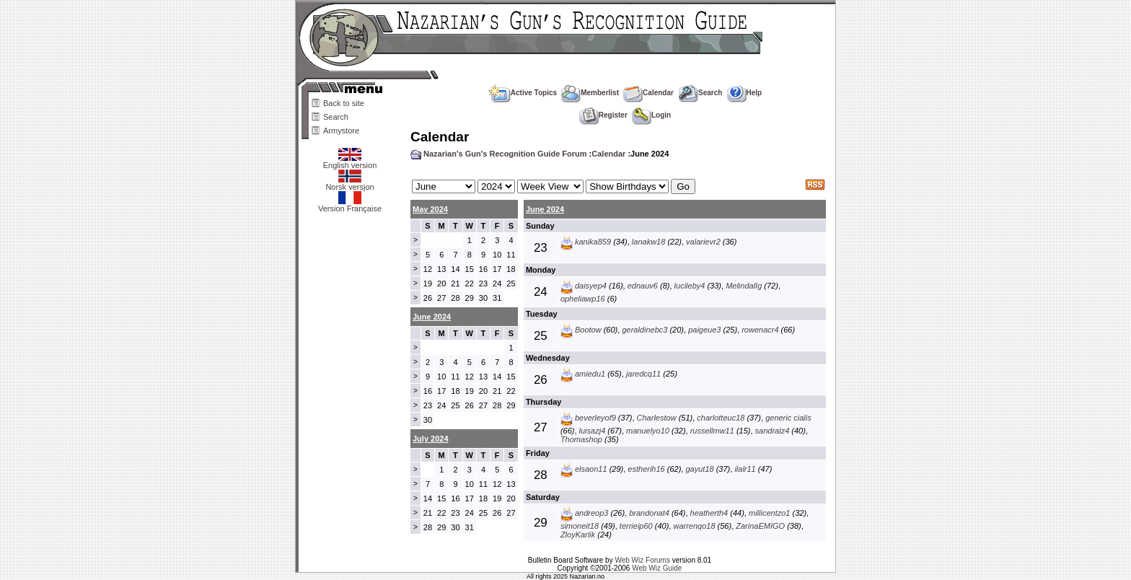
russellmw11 (712, 430)
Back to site (343, 103)
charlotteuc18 (720, 417)
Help (744, 93)
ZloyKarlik (577, 534)
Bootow (588, 329)
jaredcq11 (643, 373)
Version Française (350, 205)
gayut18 (699, 469)
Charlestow (657, 417)
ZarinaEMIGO (760, 526)
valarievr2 (703, 241)
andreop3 (592, 513)
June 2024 (545, 209)
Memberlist (590, 93)
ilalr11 (744, 469)
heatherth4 (709, 513)
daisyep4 (591, 285)
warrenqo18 (694, 526)
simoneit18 (579, 526)
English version (350, 162)
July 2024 (431, 438)
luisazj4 (592, 430)
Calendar (648, 93)
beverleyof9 (595, 417)
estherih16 (646, 469)
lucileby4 (689, 285)
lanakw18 (648, 241)
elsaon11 (591, 469)
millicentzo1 (769, 513)
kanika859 (593, 241)
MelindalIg (744, 285)
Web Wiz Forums (642, 560)
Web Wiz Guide (657, 568)
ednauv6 (643, 285)
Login (651, 115)
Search (335, 117)
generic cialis (788, 417)
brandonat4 (649, 513)
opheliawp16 (582, 298)
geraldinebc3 (644, 329)
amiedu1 (590, 373)
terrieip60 (636, 526)
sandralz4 (772, 430)
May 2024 (430, 209)
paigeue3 (704, 329)
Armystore (341, 130)
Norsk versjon (349, 183)
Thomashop (581, 439)
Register (603, 115)
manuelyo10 (647, 430)
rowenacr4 (759, 329)
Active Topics (522, 93)
